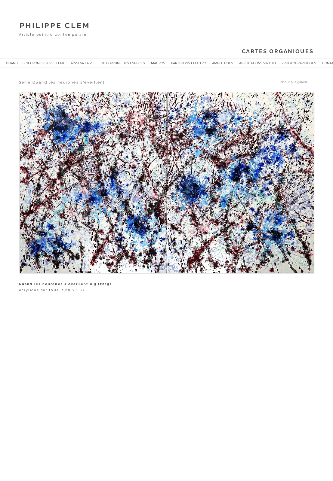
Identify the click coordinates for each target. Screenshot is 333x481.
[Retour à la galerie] (287, 82)
